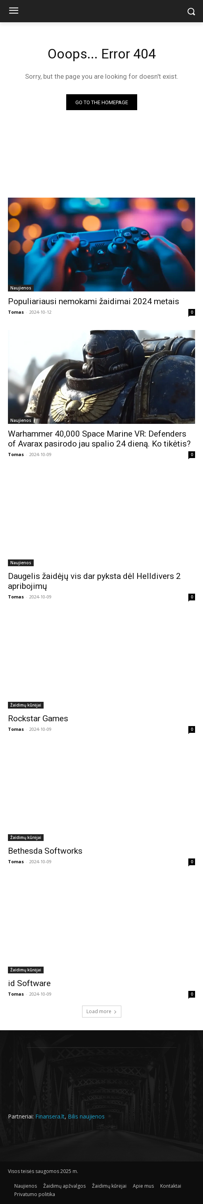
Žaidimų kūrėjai (25, 705)
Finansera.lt (50, 1116)
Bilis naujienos (86, 1116)
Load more (101, 1011)
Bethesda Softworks (45, 851)
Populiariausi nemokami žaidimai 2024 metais (93, 301)
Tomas (16, 312)
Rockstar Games (38, 718)
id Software (29, 983)
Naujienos (20, 288)
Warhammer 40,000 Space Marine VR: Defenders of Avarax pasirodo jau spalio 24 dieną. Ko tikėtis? (99, 439)
